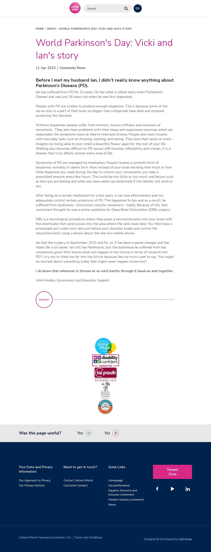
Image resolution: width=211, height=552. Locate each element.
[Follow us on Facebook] (157, 489)
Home (40, 29)
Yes (84, 433)
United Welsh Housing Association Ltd (44, 537)
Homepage (115, 480)
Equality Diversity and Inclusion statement (122, 492)
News (51, 29)
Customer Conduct (76, 485)
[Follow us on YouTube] (172, 489)
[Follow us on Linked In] (187, 489)
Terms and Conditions (88, 537)
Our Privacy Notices (32, 485)
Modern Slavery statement (126, 500)
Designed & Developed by (168, 537)
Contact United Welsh (78, 480)
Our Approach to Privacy (35, 480)
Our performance (119, 485)
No (112, 433)
